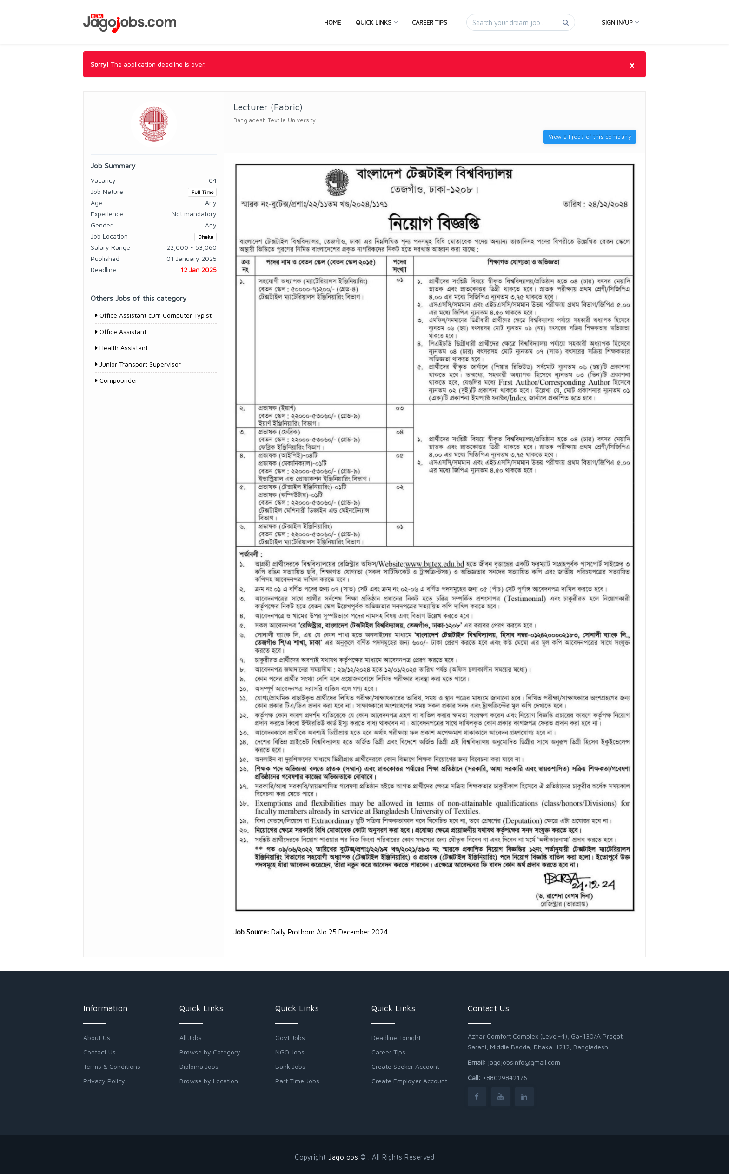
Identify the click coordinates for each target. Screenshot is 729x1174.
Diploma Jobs (199, 1066)
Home (332, 22)
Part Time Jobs (297, 1081)
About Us (96, 1037)
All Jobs (190, 1037)
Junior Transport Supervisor (138, 364)
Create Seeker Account (405, 1066)
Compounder (116, 380)
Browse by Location (208, 1081)
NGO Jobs (290, 1052)
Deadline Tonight (396, 1037)
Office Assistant (120, 331)
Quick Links (376, 22)
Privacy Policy (104, 1081)
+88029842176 (505, 1077)
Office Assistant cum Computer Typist (153, 315)
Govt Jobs (290, 1037)
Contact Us (99, 1052)
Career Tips (429, 22)
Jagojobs (343, 1157)
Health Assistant (121, 348)
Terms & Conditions (111, 1066)
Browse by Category (209, 1052)
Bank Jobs (290, 1066)
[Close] (632, 65)
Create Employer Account (409, 1081)
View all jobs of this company (590, 136)
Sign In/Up (620, 22)
